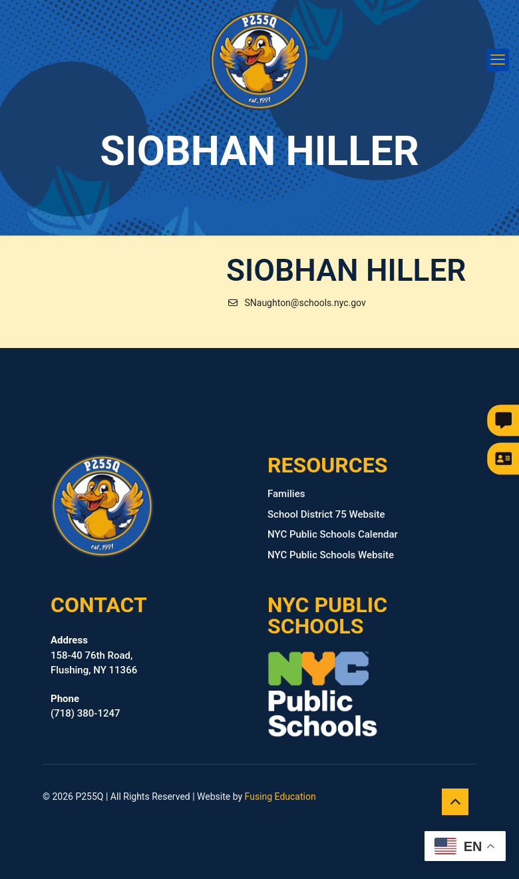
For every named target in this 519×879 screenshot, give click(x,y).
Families (286, 494)
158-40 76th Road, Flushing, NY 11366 (94, 655)
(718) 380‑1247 (85, 706)
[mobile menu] (497, 60)
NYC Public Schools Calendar (332, 534)
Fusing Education (280, 796)
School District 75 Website (326, 514)
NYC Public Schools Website (330, 555)
